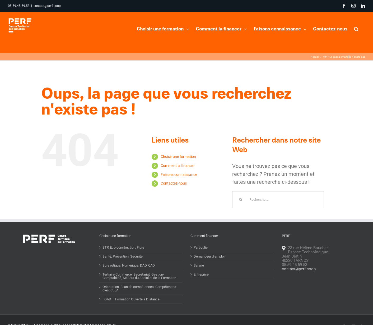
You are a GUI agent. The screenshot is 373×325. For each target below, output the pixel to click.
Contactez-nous (174, 183)
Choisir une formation (178, 156)
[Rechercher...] (278, 199)
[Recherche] (240, 199)
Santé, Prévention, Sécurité (122, 256)
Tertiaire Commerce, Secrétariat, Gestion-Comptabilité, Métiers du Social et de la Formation (139, 276)
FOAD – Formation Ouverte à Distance (131, 299)
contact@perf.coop (47, 6)
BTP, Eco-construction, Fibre (123, 247)
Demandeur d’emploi (209, 256)
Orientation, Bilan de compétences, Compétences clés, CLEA (139, 288)
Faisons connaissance (179, 174)
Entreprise (201, 274)
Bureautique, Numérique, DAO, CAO (128, 265)
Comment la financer (178, 165)
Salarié (199, 265)
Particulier (201, 247)
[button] (356, 28)
